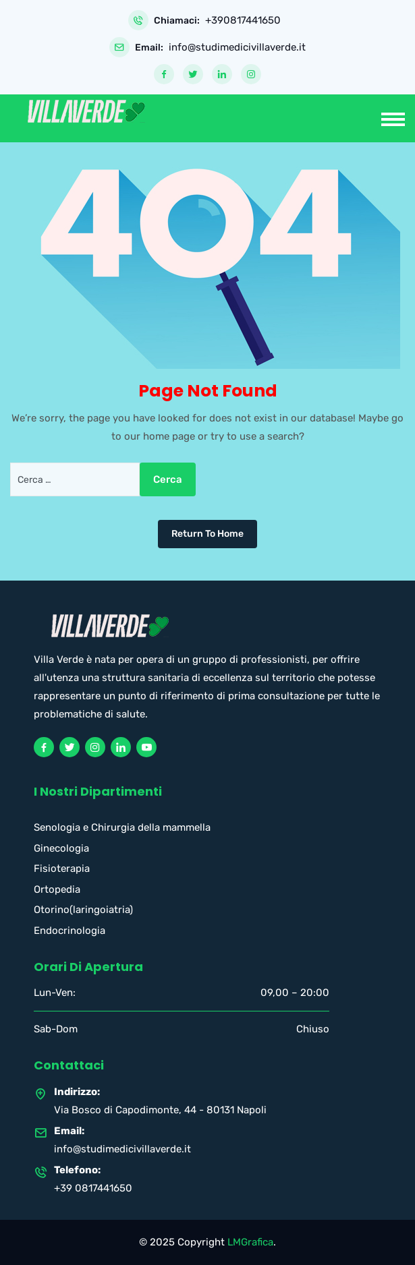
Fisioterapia (62, 868)
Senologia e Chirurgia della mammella (122, 827)
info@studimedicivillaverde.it (237, 47)
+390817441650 (243, 21)
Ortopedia (57, 889)
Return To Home (207, 533)
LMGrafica (250, 1242)
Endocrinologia (69, 930)
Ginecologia (61, 848)
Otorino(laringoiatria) (83, 910)
